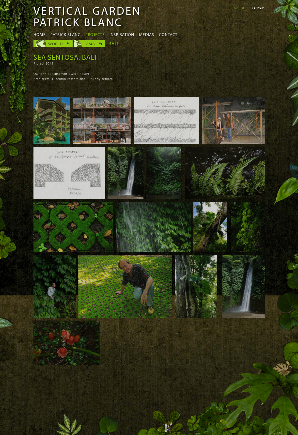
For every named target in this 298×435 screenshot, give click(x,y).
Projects (95, 34)
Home (39, 34)
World (55, 43)
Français (257, 8)
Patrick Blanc (65, 34)
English (239, 8)
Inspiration (122, 34)
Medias (146, 34)
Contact (168, 34)
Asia (90, 43)
